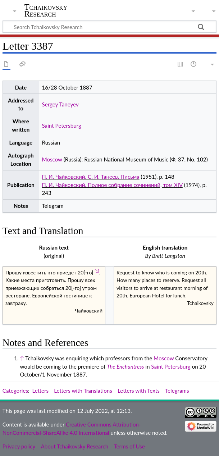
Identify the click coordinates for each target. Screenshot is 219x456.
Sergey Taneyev (60, 104)
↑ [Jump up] (22, 358)
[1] (97, 271)
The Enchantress (125, 366)
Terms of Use (129, 446)
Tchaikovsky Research (46, 10)
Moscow (52, 159)
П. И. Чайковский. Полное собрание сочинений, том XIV (112, 185)
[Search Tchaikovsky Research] (109, 26)
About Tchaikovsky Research (74, 446)
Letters (40, 390)
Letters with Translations (83, 390)
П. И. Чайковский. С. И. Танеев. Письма (90, 176)
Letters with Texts (139, 390)
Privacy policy (19, 446)
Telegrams (177, 390)
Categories (15, 390)
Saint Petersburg (61, 125)
